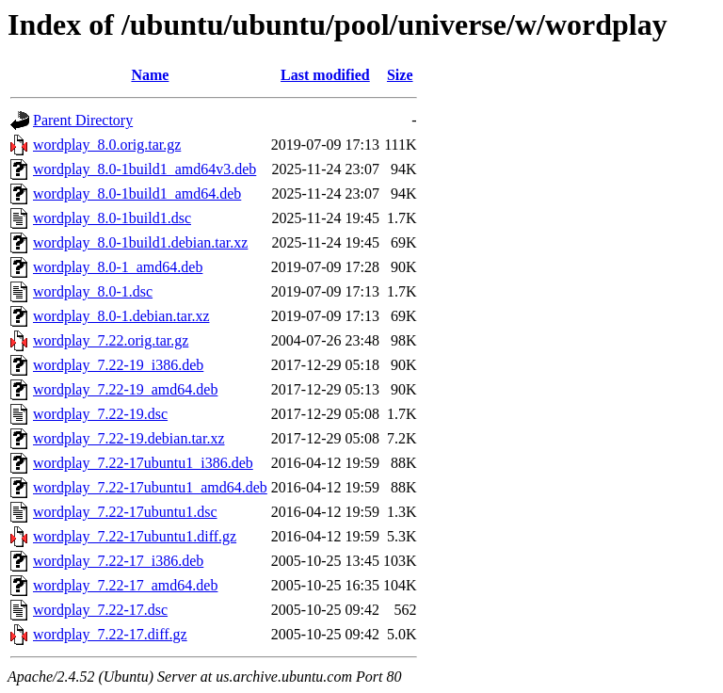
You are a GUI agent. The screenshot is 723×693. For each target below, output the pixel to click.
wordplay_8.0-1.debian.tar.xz (121, 316)
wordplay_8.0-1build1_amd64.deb (137, 193)
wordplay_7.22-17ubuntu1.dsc (125, 512)
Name (150, 75)
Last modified (325, 75)
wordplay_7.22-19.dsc (100, 414)
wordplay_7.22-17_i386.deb (118, 561)
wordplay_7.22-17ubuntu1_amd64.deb (150, 487)
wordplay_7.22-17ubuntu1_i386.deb (143, 463)
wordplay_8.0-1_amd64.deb (117, 267)
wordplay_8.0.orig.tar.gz (107, 145)
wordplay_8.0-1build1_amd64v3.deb (144, 169)
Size (400, 75)
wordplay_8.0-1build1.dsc (112, 218)
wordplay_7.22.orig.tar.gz (110, 340)
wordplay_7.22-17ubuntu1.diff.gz (134, 536)
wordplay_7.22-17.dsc (100, 610)
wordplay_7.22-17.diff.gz (110, 634)
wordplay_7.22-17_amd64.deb (125, 585)
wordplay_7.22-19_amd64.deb (125, 389)
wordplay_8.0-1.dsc (93, 291)
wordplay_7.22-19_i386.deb (118, 365)
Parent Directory (83, 120)
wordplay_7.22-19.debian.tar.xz (129, 438)
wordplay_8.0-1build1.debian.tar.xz (140, 242)
